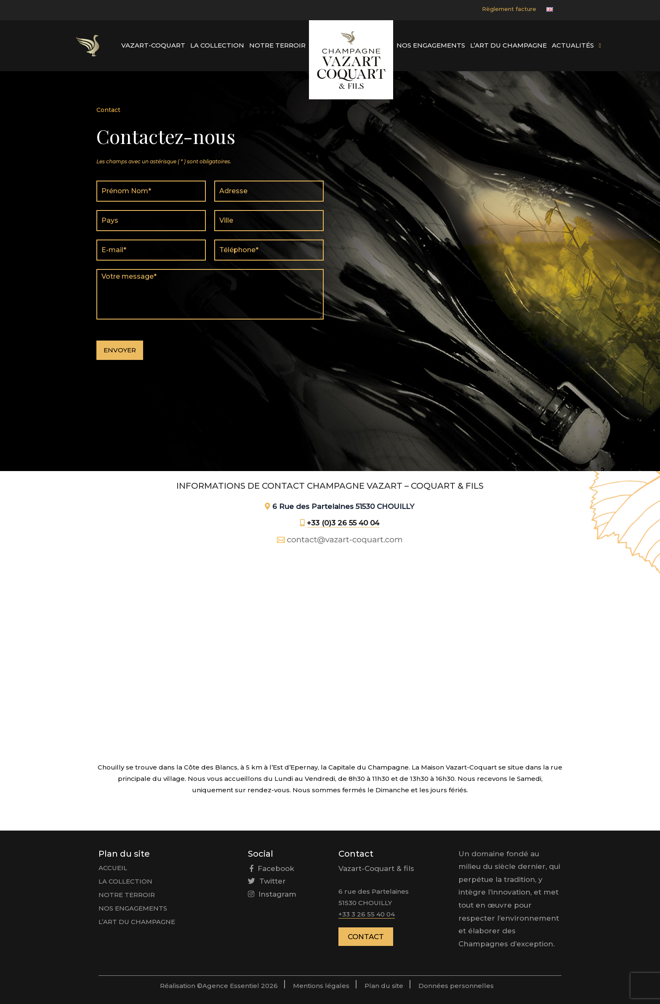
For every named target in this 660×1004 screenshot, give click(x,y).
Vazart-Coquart (153, 45)
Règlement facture (509, 8)
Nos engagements (431, 45)
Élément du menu (87, 45)
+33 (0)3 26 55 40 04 (343, 523)
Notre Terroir (277, 45)
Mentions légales (321, 986)
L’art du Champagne (508, 45)
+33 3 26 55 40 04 (366, 914)
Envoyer (120, 350)
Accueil (112, 868)
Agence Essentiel (231, 986)
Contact (366, 936)
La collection (217, 45)
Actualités (573, 45)
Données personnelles (456, 986)
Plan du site (384, 986)
